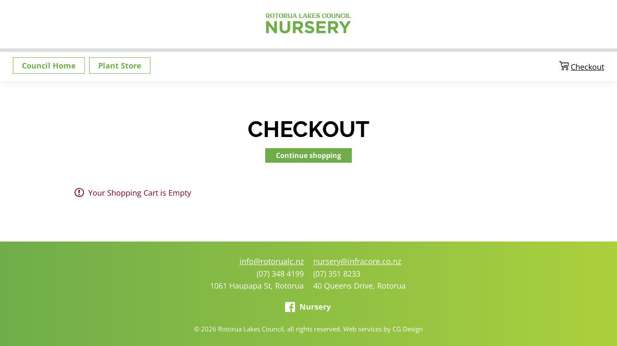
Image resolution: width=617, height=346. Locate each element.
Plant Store (119, 65)
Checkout (587, 67)
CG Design (407, 329)
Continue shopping (308, 155)
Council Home (49, 65)
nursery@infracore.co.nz (357, 261)
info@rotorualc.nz (272, 261)
